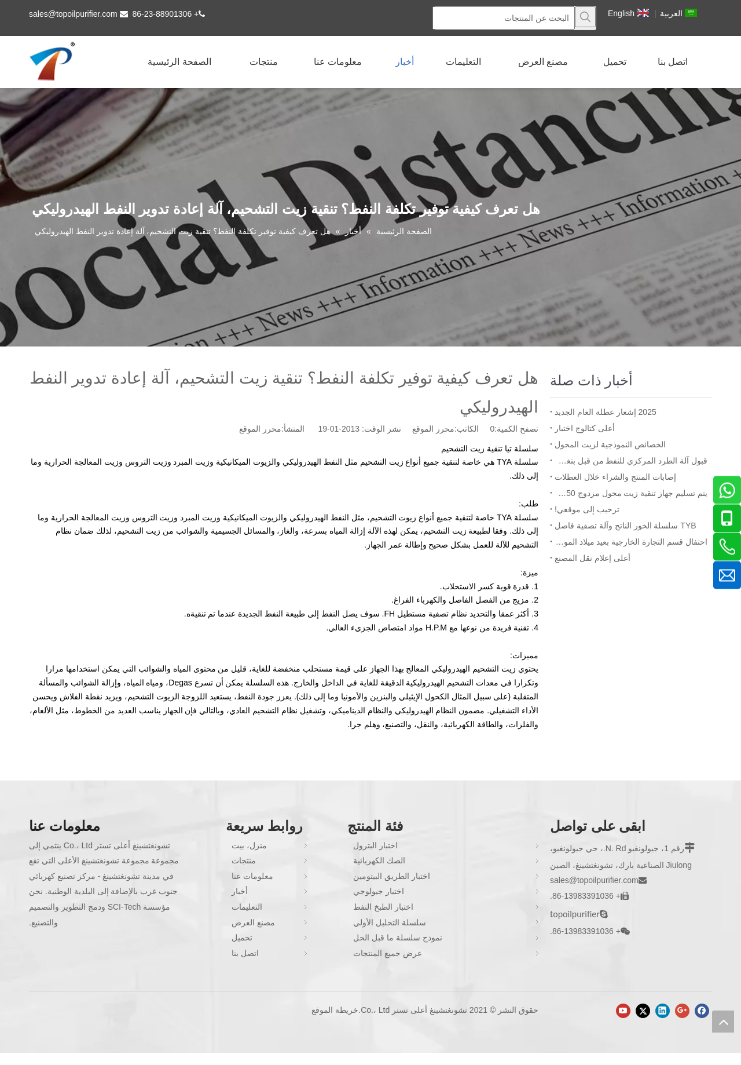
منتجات (244, 860)
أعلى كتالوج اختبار (585, 428)
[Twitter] (643, 1011)
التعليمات (247, 906)
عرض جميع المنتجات (387, 953)
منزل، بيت (249, 845)
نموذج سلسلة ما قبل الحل (397, 937)
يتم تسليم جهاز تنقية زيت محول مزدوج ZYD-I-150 (631, 493)
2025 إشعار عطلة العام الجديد (605, 412)
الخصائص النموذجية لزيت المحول (610, 444)
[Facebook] (702, 1011)
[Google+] (682, 1011)
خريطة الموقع (334, 1010)
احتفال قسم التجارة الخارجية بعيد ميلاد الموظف (631, 541)
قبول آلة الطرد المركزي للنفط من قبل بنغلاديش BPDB (631, 460)
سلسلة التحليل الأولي (389, 922)
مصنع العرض (253, 922)
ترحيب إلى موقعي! (587, 509)
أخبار (240, 891)
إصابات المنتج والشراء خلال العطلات (615, 477)
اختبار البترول (375, 845)
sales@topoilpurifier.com (73, 14)
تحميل (242, 937)
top (723, 1022)
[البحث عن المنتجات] (503, 18)
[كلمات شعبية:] (585, 16)
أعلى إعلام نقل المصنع (592, 558)
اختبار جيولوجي (378, 891)
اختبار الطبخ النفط (383, 906)
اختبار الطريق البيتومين (391, 876)
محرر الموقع (260, 428)
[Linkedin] (662, 1011)
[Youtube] (623, 1011)
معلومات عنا (252, 876)
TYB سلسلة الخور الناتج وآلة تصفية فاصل (625, 525)
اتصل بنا (245, 953)
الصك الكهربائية (379, 860)
